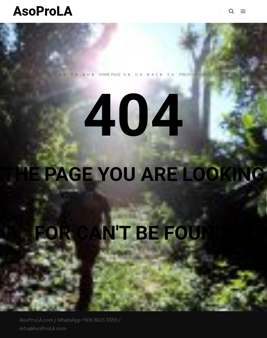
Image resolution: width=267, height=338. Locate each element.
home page (110, 74)
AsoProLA (42, 11)
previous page (193, 74)
